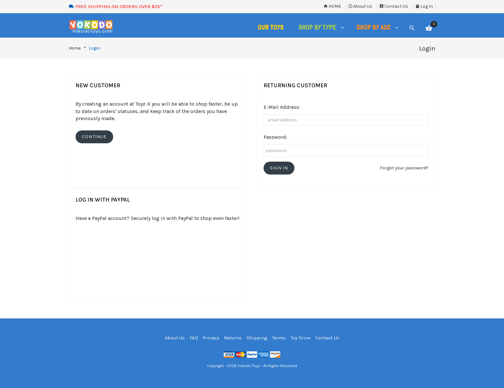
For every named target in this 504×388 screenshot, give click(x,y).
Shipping (257, 338)
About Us (360, 6)
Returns (233, 338)
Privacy (211, 338)
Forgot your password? (404, 168)
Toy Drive (300, 338)
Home (332, 6)
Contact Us (393, 6)
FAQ (194, 338)
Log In (424, 6)
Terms (279, 338)
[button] (279, 168)
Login (94, 48)
